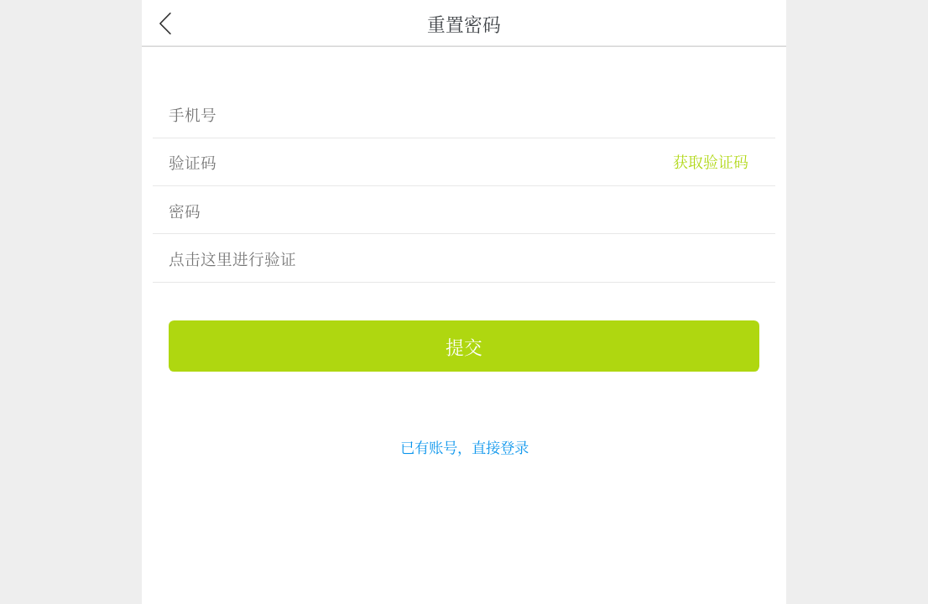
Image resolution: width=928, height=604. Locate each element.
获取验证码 (710, 161)
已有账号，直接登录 (464, 446)
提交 (464, 346)
